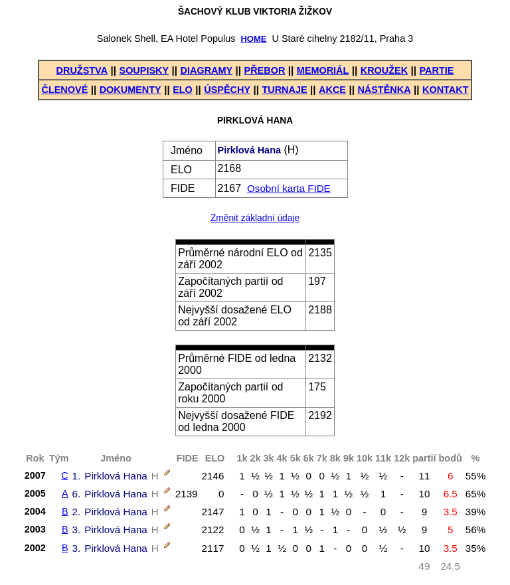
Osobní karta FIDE (289, 188)
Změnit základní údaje (255, 218)
